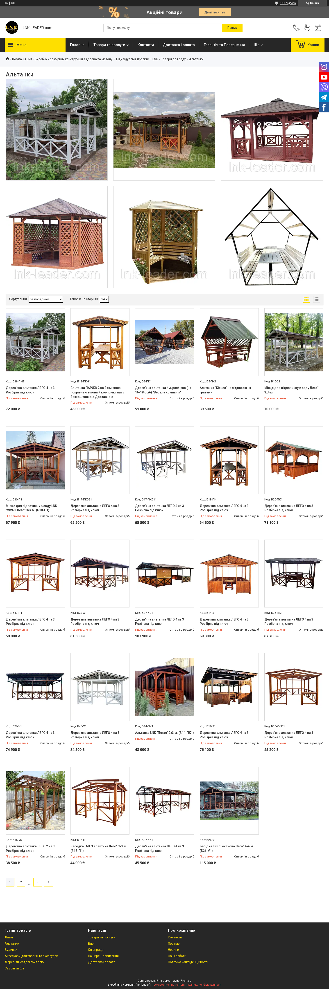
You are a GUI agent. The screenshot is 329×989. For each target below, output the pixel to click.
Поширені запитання (103, 956)
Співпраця (96, 949)
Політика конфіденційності (188, 962)
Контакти (146, 45)
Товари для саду (173, 59)
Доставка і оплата (179, 45)
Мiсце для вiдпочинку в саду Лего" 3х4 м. (291, 390)
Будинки (11, 949)
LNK (155, 59)
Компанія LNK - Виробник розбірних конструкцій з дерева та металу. (62, 59)
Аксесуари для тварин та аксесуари (31, 956)
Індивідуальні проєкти (132, 59)
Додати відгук (307, 27)
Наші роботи (177, 956)
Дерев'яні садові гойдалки (25, 962)
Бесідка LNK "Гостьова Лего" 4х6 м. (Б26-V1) (227, 848)
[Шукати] (232, 28)
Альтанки (12, 943)
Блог (91, 943)
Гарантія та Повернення (224, 45)
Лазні (9, 937)
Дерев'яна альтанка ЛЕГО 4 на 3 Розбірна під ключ (30, 390)
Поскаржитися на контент (168, 984)
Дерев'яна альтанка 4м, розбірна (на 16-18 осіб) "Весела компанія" (163, 390)
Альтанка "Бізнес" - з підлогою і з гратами (225, 390)
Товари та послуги (109, 45)
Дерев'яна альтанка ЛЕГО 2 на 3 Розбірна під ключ (30, 848)
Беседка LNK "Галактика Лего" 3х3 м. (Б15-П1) (98, 848)
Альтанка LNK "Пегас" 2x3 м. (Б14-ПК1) (164, 732)
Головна (77, 45)
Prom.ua (186, 980)
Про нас (173, 943)
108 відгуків (288, 3)
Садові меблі (14, 968)
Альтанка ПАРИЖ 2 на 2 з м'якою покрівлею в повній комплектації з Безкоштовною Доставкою (97, 392)
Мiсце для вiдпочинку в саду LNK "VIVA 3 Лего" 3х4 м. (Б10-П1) (31, 508)
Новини (173, 949)
